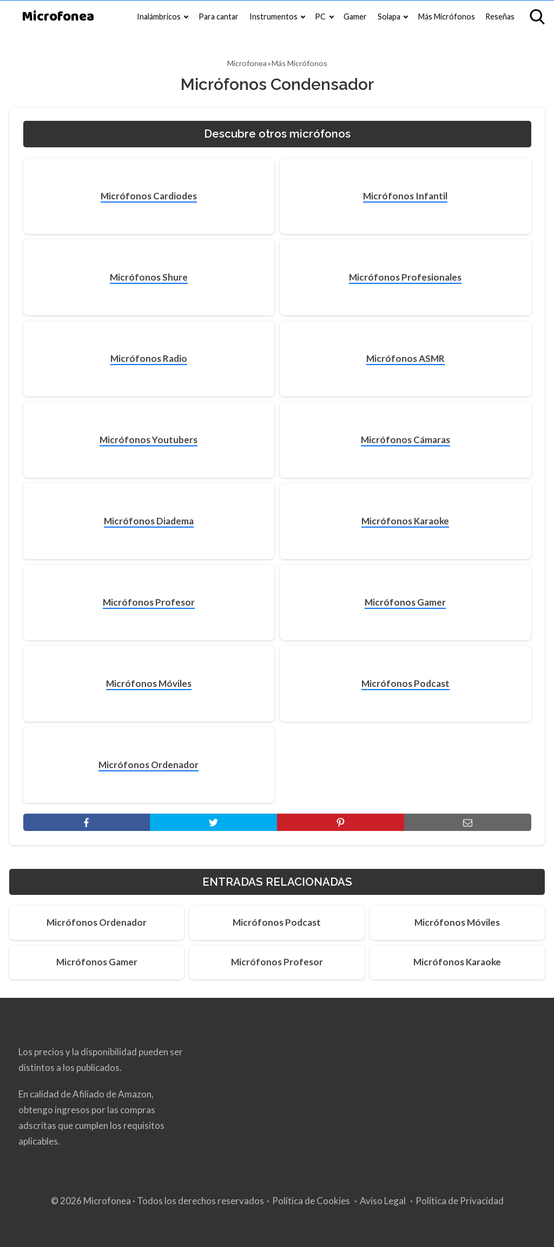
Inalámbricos (159, 16)
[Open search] (537, 16)
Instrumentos (273, 16)
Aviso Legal (383, 1200)
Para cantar (219, 16)
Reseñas (500, 16)
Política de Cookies (311, 1200)
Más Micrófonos (446, 16)
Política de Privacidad (460, 1200)
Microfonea (58, 17)
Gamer (355, 16)
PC (320, 16)
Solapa (389, 16)
